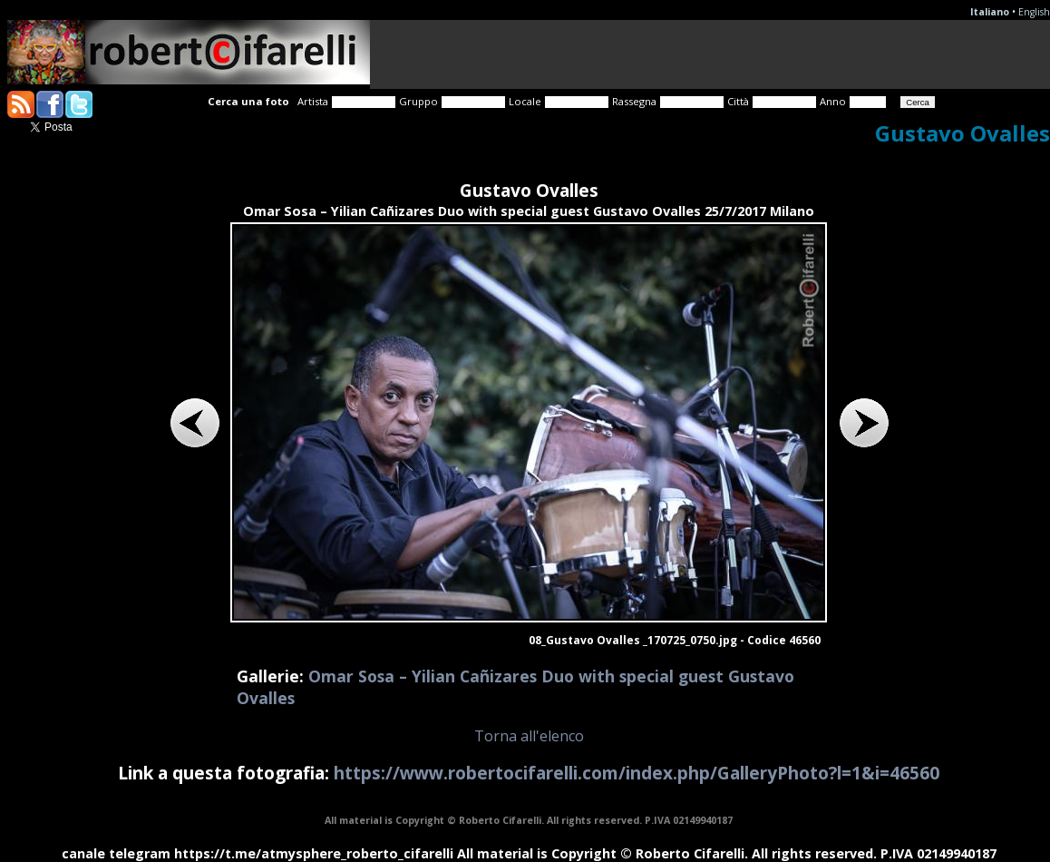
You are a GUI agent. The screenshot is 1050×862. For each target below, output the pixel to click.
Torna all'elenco (529, 736)
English (1034, 11)
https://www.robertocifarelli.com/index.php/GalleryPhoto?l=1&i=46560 (636, 772)
